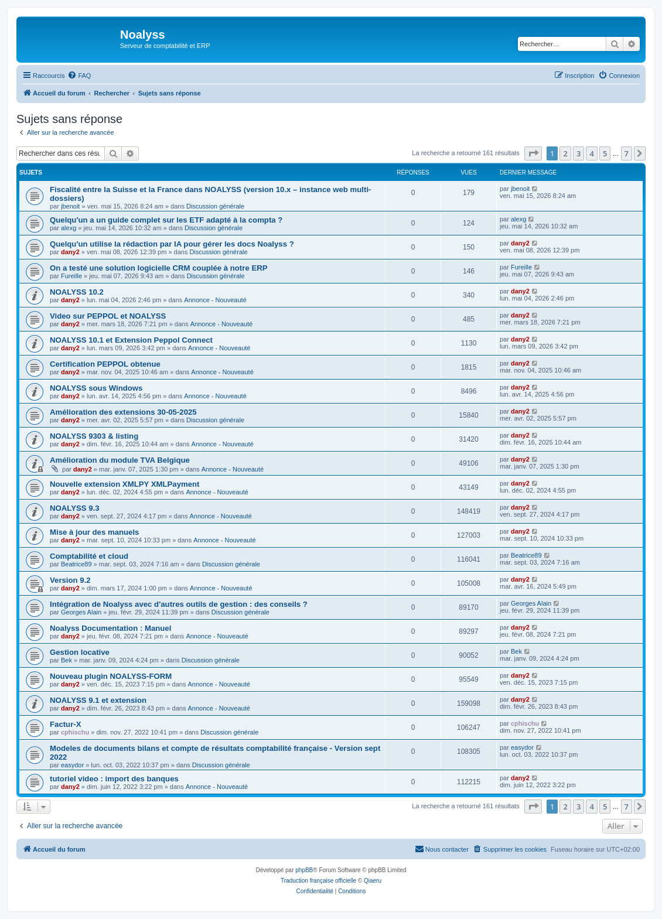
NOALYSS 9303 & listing (94, 436)
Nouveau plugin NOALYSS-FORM (111, 676)
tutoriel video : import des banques (114, 778)
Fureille (71, 275)
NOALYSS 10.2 (77, 292)
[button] (533, 153)
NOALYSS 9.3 (75, 508)
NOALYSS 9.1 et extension (98, 700)
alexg (68, 227)
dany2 (70, 251)
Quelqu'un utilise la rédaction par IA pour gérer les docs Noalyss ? (172, 244)
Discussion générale (215, 206)
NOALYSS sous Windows (96, 388)
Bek (66, 660)
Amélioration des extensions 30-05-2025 (123, 412)
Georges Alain (81, 612)
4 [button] (591, 153)
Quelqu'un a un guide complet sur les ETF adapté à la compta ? (166, 220)
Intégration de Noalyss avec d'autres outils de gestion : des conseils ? (179, 604)
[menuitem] (79, 76)
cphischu (75, 732)
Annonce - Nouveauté (215, 299)
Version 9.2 (70, 580)
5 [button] (605, 153)
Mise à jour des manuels (94, 532)
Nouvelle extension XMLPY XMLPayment (125, 484)
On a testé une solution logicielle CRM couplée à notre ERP (159, 268)
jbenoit (70, 206)
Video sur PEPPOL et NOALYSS (108, 316)
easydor (72, 764)
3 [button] (578, 153)
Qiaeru (372, 880)
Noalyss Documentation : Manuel (110, 628)
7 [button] (627, 153)
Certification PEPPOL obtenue (105, 364)
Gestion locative (80, 652)
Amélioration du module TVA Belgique (120, 460)
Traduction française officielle (318, 880)
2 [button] (565, 153)
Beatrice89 (76, 564)
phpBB (304, 870)
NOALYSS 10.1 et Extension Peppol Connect (131, 340)
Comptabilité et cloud (89, 556)
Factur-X (65, 724)
